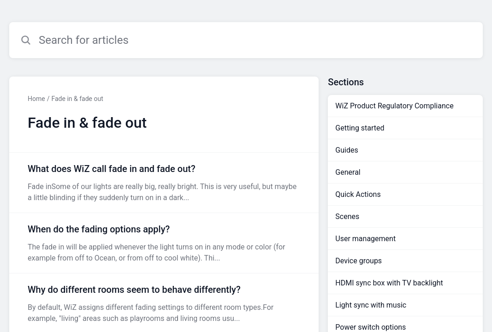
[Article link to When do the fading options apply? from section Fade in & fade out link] (164, 243)
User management (365, 238)
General (347, 172)
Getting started (359, 128)
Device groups (358, 260)
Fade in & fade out (77, 98)
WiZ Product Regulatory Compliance (394, 105)
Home (36, 98)
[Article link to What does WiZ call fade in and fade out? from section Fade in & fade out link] (164, 182)
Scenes (347, 216)
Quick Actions (357, 194)
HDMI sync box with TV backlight (389, 283)
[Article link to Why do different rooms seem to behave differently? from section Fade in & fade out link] (164, 303)
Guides (346, 150)
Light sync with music (370, 305)
